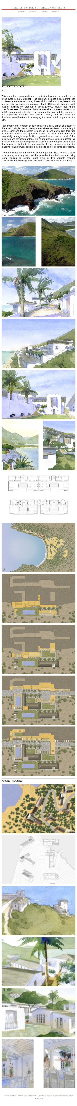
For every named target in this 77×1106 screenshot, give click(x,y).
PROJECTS (21, 11)
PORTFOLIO (55, 11)
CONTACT (45, 11)
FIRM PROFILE (33, 11)
